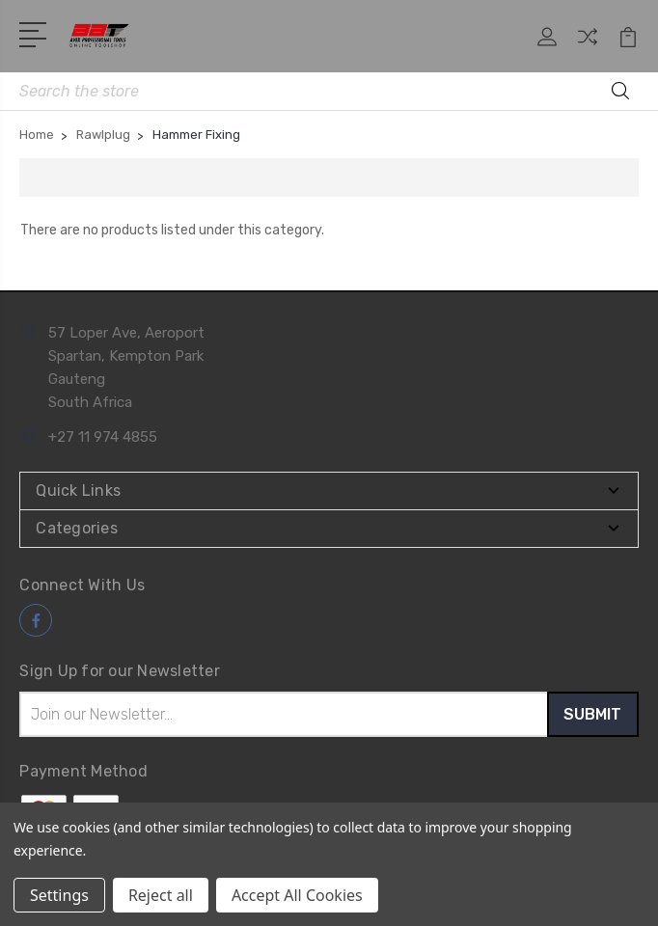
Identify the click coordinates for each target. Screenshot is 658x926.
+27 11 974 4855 (102, 437)
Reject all (160, 895)
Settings (59, 895)
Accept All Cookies (297, 895)
